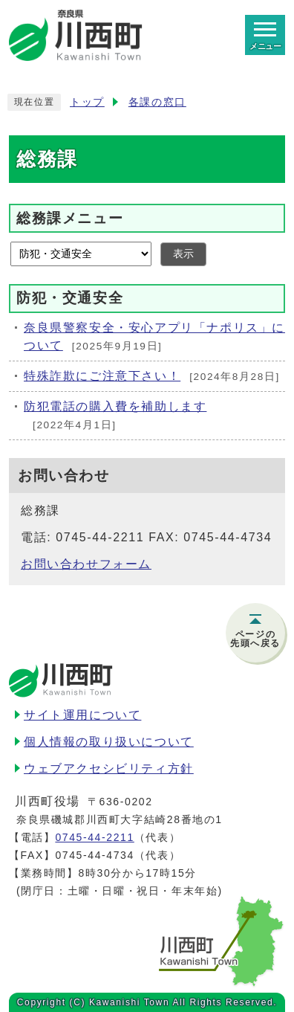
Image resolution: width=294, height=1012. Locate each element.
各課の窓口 (157, 102)
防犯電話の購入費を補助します (115, 406)
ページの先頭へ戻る (255, 638)
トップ (87, 102)
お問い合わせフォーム (86, 564)
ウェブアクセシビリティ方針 (109, 768)
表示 (183, 254)
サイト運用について (82, 715)
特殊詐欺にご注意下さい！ (102, 376)
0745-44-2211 (94, 837)
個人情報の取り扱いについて (109, 741)
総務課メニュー (69, 217)
